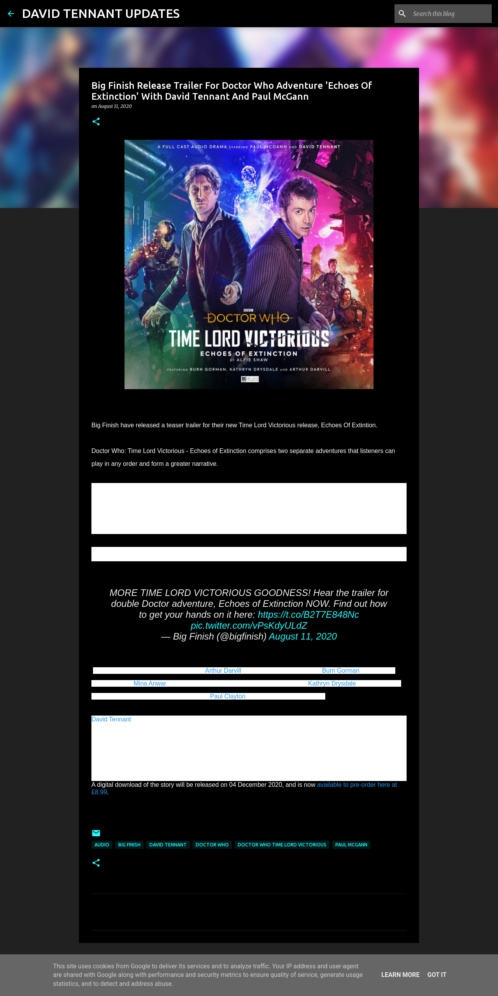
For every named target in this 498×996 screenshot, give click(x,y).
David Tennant (111, 719)
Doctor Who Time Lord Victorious (282, 844)
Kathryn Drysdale (332, 683)
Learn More (400, 974)
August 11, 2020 (303, 636)
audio (102, 844)
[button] (96, 122)
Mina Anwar (150, 683)
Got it (436, 974)
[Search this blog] (451, 13)
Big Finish (129, 844)
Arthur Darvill (223, 670)
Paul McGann (351, 844)
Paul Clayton (227, 696)
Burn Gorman (340, 670)
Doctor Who (212, 844)
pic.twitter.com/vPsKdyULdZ (249, 625)
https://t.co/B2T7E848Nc (308, 614)
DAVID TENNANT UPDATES (101, 13)
